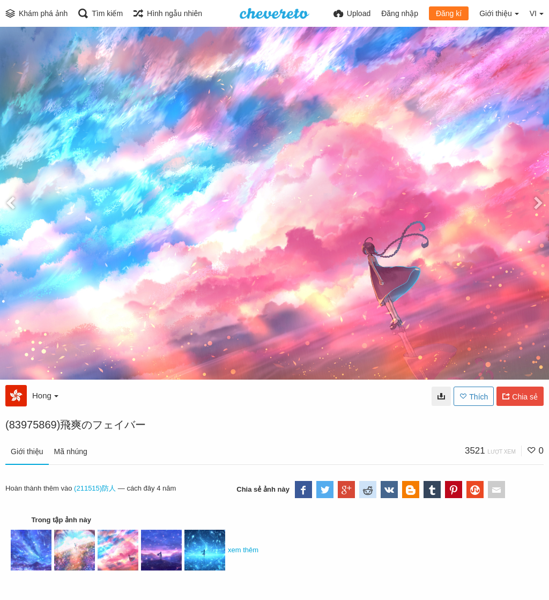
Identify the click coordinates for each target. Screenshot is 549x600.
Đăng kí (449, 13)
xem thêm (243, 550)
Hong (45, 395)
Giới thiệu (27, 451)
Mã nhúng (70, 451)
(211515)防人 (95, 488)
